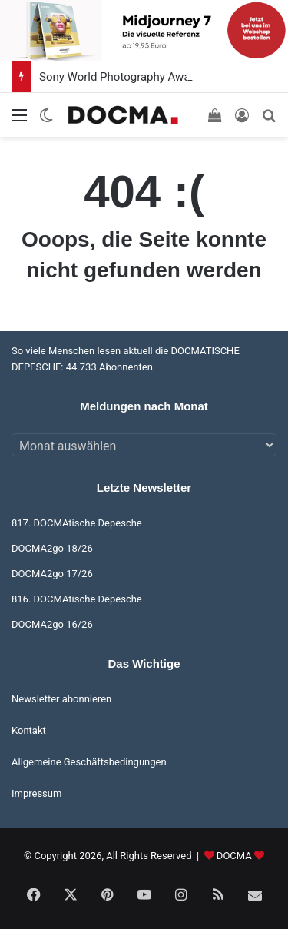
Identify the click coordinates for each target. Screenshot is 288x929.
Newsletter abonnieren (61, 699)
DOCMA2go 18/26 (52, 548)
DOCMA (234, 855)
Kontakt (29, 730)
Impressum (36, 793)
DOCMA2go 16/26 (52, 624)
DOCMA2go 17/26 (52, 573)
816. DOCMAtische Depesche (77, 599)
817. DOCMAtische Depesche (77, 523)
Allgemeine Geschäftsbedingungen (89, 762)
